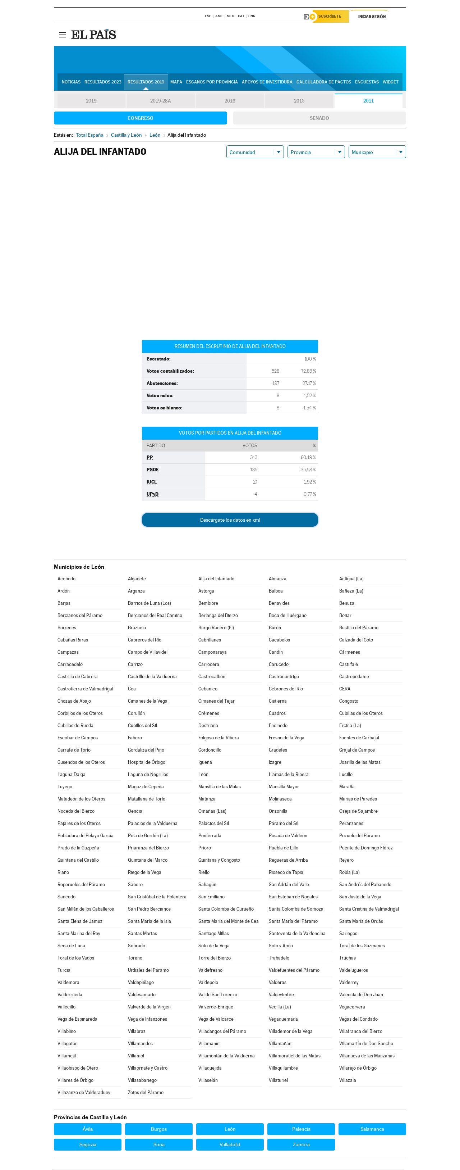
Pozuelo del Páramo (359, 836)
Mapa (176, 83)
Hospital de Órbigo (146, 763)
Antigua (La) (351, 579)
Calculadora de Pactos (323, 83)
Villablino (67, 1032)
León (203, 775)
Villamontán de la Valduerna (226, 1057)
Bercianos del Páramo (80, 616)
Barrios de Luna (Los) (149, 604)
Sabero (135, 885)
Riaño (63, 873)
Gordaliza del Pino (146, 751)
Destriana (208, 726)
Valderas (277, 983)
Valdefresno (210, 971)
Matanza (207, 800)
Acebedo (66, 579)
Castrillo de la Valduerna (152, 677)
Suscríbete (333, 16)
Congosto (348, 702)
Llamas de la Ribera (289, 775)
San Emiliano (211, 898)
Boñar (345, 616)
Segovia (87, 1145)
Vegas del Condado (358, 1020)
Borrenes (67, 628)
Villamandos (140, 1044)
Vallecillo (66, 1008)
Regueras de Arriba (288, 861)
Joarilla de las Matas (360, 763)
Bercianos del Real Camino (155, 616)
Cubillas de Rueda (75, 726)
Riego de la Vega (144, 873)
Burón (275, 628)
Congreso (140, 119)
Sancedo (66, 898)
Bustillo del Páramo (358, 628)
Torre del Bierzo (214, 959)
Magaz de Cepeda (146, 787)
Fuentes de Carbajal (359, 739)
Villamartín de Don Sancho (366, 1044)
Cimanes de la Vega (147, 702)
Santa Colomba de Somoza (296, 910)
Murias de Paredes (358, 800)
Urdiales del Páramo (148, 971)
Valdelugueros (353, 971)
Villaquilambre (283, 1069)
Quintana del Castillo (78, 861)
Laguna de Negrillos (148, 775)
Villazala (347, 1081)
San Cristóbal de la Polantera (157, 898)
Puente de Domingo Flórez (366, 849)
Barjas (64, 604)
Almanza (277, 579)
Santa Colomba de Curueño (226, 910)
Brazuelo (137, 628)
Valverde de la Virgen (149, 1008)
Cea (132, 690)
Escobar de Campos (78, 739)
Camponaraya (212, 653)
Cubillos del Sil (142, 726)
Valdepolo (208, 983)
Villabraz (137, 1032)
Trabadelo (279, 959)
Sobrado (136, 946)
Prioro (204, 849)
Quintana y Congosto (219, 861)
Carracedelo (70, 665)
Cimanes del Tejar (216, 702)
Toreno (135, 959)
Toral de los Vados (76, 959)
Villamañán (280, 1044)
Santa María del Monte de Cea (228, 922)
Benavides (279, 604)
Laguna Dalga (72, 775)
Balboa (276, 592)
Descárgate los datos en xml (230, 521)
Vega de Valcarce (216, 1020)
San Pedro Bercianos (149, 910)
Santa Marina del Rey (79, 934)
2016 (230, 102)
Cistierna (278, 702)
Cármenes (349, 653)
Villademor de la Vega (291, 1032)
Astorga (206, 592)
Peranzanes (351, 824)
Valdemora (68, 983)
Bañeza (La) (351, 592)
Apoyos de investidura (267, 83)
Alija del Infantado (216, 579)
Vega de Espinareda (77, 1020)
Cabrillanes (209, 641)
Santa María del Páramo (293, 922)
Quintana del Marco (147, 861)
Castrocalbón (211, 677)
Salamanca (372, 1130)
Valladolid (230, 1145)
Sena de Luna (71, 946)
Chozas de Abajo (74, 702)
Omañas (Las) (212, 812)
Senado (319, 119)
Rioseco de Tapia (286, 873)
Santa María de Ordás (361, 922)
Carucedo (279, 665)
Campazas (68, 653)
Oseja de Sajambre (358, 812)
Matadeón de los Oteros (81, 800)
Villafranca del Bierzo (360, 1032)
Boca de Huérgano (288, 616)
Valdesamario (142, 995)
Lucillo (346, 775)
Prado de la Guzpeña (78, 849)
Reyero (346, 861)
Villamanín (209, 1044)
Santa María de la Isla (149, 922)
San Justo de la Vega (360, 898)
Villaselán (208, 1081)
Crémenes (208, 714)
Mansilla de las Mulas (219, 787)
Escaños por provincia (212, 83)
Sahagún (207, 885)
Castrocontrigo (284, 677)
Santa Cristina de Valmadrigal (369, 910)
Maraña (347, 787)
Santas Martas (142, 934)
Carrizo (135, 665)
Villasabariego (142, 1081)
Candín (276, 653)
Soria (159, 1145)
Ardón (64, 592)
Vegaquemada (283, 1020)
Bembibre (208, 604)
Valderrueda (70, 995)
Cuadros (277, 714)
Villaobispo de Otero (78, 1069)
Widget (391, 83)
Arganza (136, 592)
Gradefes (278, 751)
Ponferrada (209, 836)
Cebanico (207, 690)
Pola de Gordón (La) (148, 836)
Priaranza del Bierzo (148, 849)
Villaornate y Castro (147, 1069)
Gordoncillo (209, 751)
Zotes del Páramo (146, 1093)
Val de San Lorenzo (217, 995)
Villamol (136, 1057)
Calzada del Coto (356, 641)
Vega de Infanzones (147, 1020)
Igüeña (205, 763)
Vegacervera (352, 1008)
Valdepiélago (141, 983)
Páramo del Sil (283, 824)
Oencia (135, 812)
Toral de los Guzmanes (362, 946)
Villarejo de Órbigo (358, 1069)
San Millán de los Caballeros (86, 910)
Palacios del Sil (213, 824)
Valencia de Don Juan (361, 995)
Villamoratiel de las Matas (295, 1057)
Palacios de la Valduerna (153, 824)
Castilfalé (348, 665)
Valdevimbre (281, 995)
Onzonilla (278, 812)
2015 (299, 102)
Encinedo (278, 726)
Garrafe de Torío (74, 751)
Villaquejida (210, 1069)
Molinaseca (280, 800)
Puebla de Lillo (283, 849)
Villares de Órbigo (75, 1081)
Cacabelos (279, 641)
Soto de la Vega (214, 946)
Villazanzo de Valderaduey (84, 1093)
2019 (91, 102)
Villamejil (67, 1057)
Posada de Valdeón (288, 836)
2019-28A (161, 102)
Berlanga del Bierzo (218, 616)
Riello (204, 873)
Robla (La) (349, 873)
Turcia (64, 971)
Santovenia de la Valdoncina (297, 934)
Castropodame (354, 677)
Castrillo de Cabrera (78, 677)
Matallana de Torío (146, 800)
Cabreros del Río (144, 641)
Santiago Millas (213, 934)
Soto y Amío (281, 946)
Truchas (347, 959)
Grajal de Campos (357, 751)
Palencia (301, 1130)
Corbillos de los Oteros (80, 714)
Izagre (275, 763)
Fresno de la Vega (286, 739)
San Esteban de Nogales (293, 898)
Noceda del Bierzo (76, 812)
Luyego (65, 787)
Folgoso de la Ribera (218, 739)
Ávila (88, 1130)
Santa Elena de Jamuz (80, 922)
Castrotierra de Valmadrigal (85, 690)
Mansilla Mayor (284, 787)
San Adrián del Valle (289, 885)
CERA (344, 690)
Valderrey (349, 983)
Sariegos (348, 934)
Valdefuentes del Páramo (294, 971)
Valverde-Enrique (215, 1008)
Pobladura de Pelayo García (86, 836)
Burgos (159, 1130)
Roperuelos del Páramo (81, 885)
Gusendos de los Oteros (81, 763)
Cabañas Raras (73, 641)
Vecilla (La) (280, 1008)
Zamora (301, 1145)
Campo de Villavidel (147, 653)
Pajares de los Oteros (79, 824)
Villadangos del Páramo (222, 1032)
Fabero (135, 739)
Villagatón (68, 1044)
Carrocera (208, 665)
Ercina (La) (350, 726)
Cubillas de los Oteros (361, 714)
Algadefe (137, 579)
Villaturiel (278, 1081)
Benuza (346, 604)
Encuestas (367, 83)
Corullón (136, 714)
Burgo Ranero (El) (216, 628)
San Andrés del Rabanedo (365, 885)
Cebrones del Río (286, 690)
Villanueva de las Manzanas (367, 1057)
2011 (368, 102)
